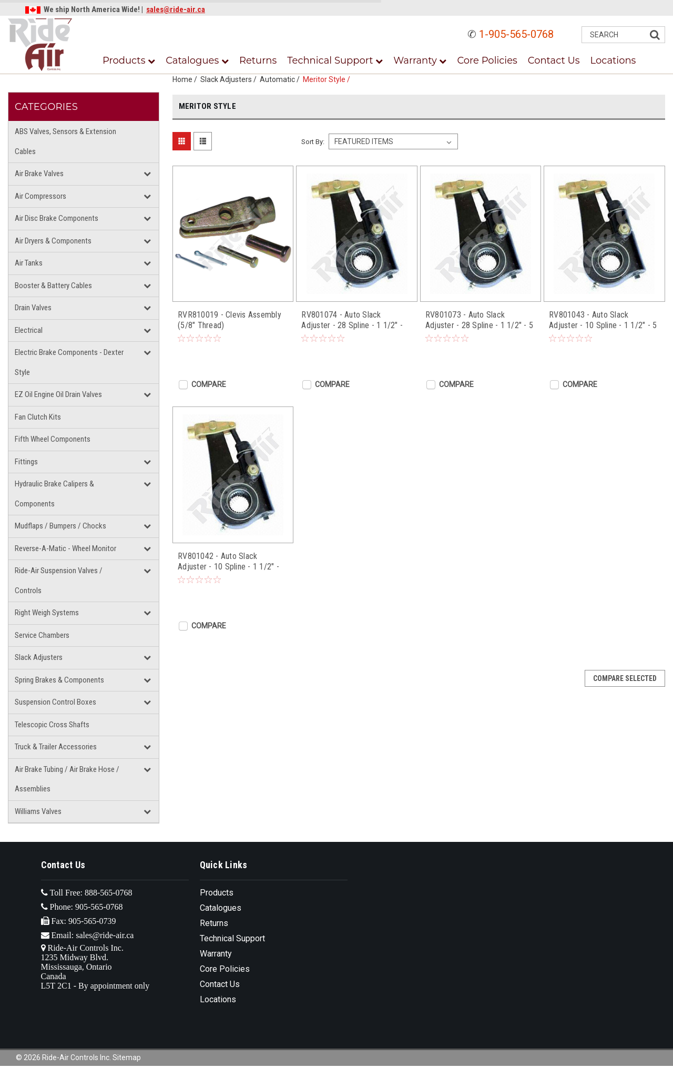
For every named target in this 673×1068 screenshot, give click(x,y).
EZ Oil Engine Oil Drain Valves (58, 394)
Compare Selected (625, 678)
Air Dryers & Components (53, 241)
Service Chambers (42, 635)
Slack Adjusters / (230, 79)
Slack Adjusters (39, 657)
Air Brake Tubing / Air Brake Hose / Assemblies (67, 779)
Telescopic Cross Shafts (52, 724)
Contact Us (554, 60)
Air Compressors (40, 196)
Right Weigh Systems (47, 612)
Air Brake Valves (39, 173)
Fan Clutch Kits (38, 417)
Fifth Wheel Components (52, 439)
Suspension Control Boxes (55, 702)
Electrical (29, 330)
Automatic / (281, 79)
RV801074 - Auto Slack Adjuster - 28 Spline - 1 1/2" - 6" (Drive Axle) (352, 320)
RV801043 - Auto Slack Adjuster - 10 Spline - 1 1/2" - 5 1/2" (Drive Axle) (603, 320)
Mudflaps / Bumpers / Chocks (60, 526)
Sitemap (127, 1057)
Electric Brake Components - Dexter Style (69, 362)
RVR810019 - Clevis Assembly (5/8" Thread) (229, 320)
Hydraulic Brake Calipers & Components (54, 493)
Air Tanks (29, 263)
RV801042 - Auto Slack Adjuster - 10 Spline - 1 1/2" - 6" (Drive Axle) (228, 561)
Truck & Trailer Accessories (56, 746)
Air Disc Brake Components (56, 218)
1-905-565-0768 (516, 34)
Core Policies (487, 60)
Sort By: (312, 142)
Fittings (26, 461)
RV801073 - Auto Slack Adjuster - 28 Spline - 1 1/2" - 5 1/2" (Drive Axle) (479, 320)
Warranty (419, 60)
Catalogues (197, 60)
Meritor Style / (328, 79)
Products (129, 60)
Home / (186, 79)
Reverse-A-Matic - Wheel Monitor (65, 548)
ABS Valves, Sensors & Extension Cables (65, 141)
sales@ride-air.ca (175, 9)
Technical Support (335, 60)
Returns (258, 60)
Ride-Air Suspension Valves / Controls (59, 580)
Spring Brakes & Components (59, 680)
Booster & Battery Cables (53, 285)
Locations (613, 60)
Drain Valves (33, 307)
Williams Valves (38, 811)
